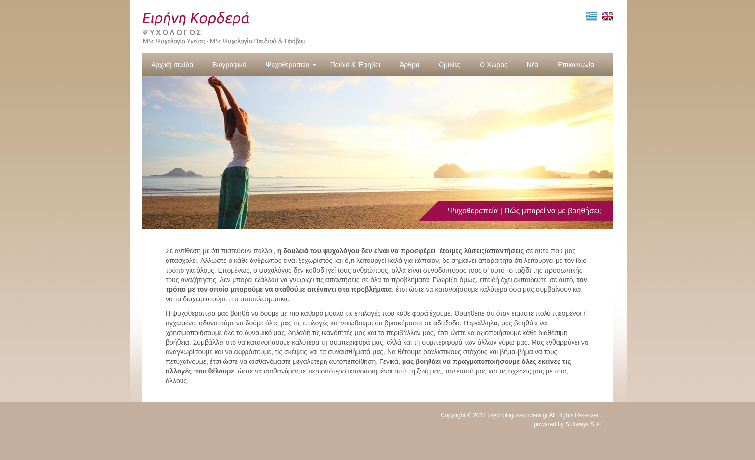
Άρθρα (409, 65)
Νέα (532, 65)
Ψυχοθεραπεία (291, 65)
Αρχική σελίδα (172, 65)
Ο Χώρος (494, 65)
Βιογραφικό (229, 65)
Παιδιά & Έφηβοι (355, 65)
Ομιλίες (449, 65)
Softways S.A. (583, 424)
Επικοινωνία (576, 65)
